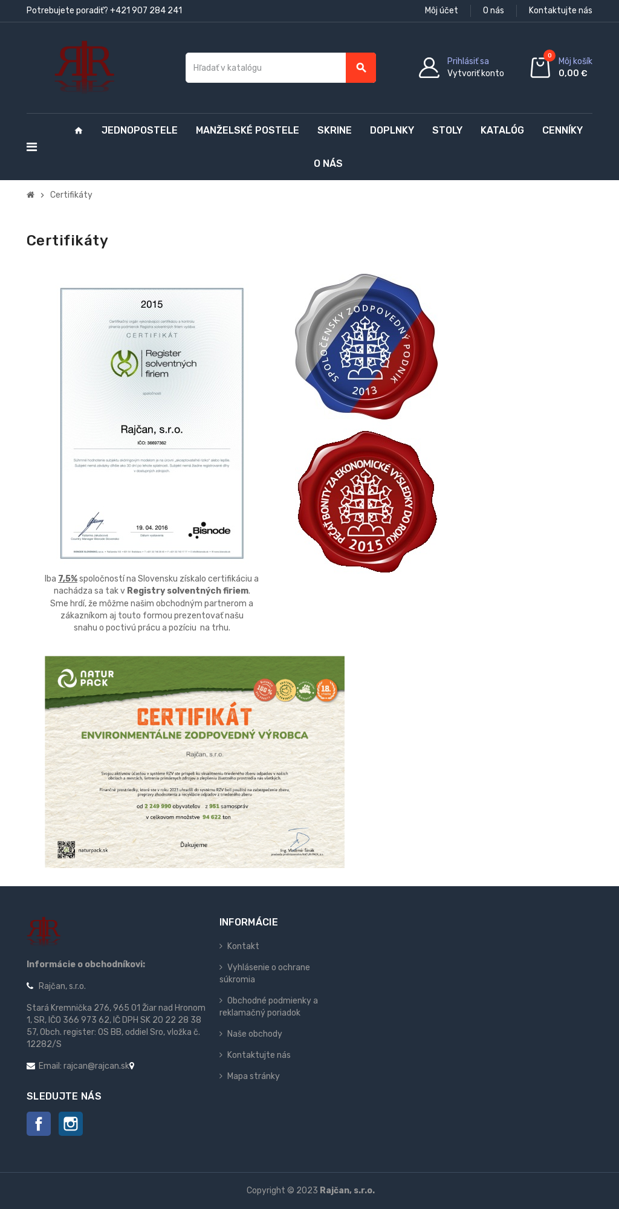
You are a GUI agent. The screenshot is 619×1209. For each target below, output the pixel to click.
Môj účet (441, 10)
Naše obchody (254, 1034)
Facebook (39, 1124)
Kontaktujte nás (560, 10)
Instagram (71, 1124)
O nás (493, 10)
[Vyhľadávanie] (281, 68)
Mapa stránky (253, 1076)
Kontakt (243, 946)
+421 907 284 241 (146, 10)
